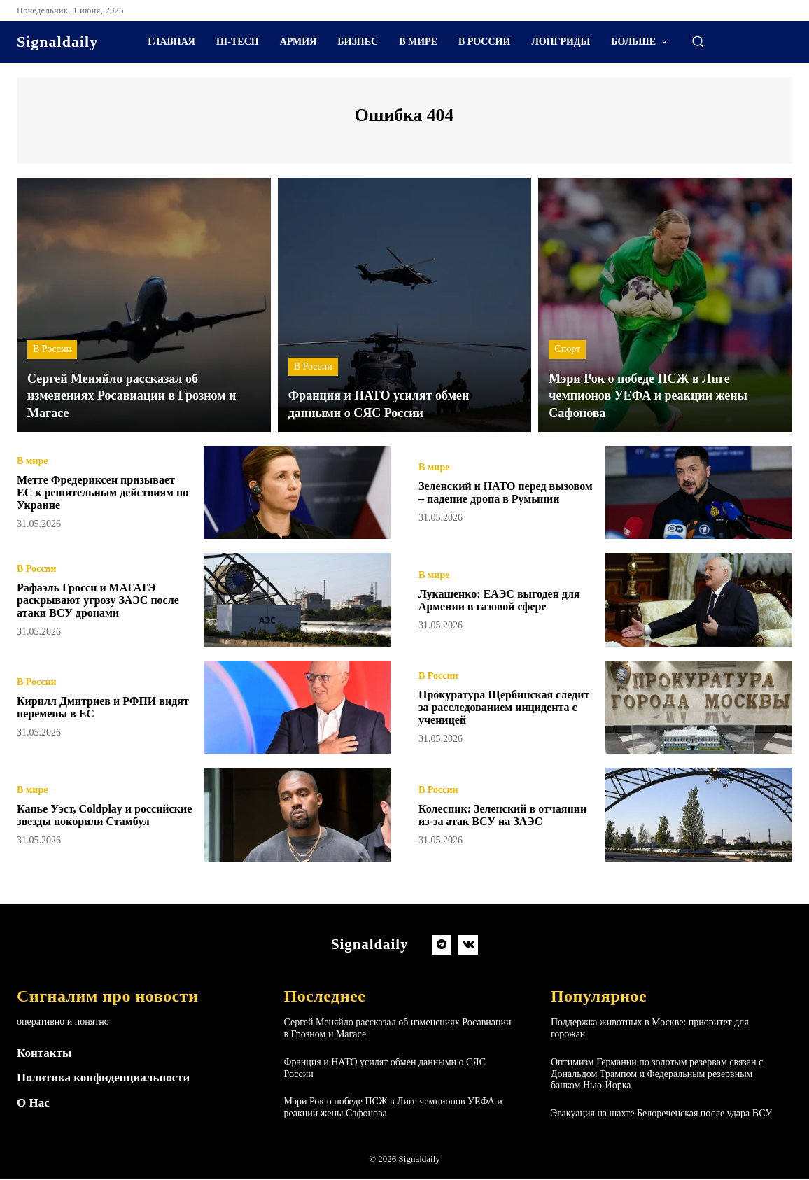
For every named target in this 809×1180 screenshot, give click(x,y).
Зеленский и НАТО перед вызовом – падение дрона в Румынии (495, 494)
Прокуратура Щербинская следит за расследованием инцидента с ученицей (494, 709)
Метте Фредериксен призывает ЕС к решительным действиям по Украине (97, 494)
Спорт (567, 351)
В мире (32, 457)
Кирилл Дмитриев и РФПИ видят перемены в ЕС (95, 709)
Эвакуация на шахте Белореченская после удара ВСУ (661, 1115)
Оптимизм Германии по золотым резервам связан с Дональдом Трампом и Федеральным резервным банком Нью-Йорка (657, 1076)
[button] (697, 41)
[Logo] (57, 42)
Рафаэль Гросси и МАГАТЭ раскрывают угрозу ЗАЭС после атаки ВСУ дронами (95, 601)
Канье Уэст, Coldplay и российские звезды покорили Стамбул (99, 816)
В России (52, 351)
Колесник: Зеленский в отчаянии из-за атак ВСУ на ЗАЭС (498, 816)
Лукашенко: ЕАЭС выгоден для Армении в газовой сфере (502, 602)
